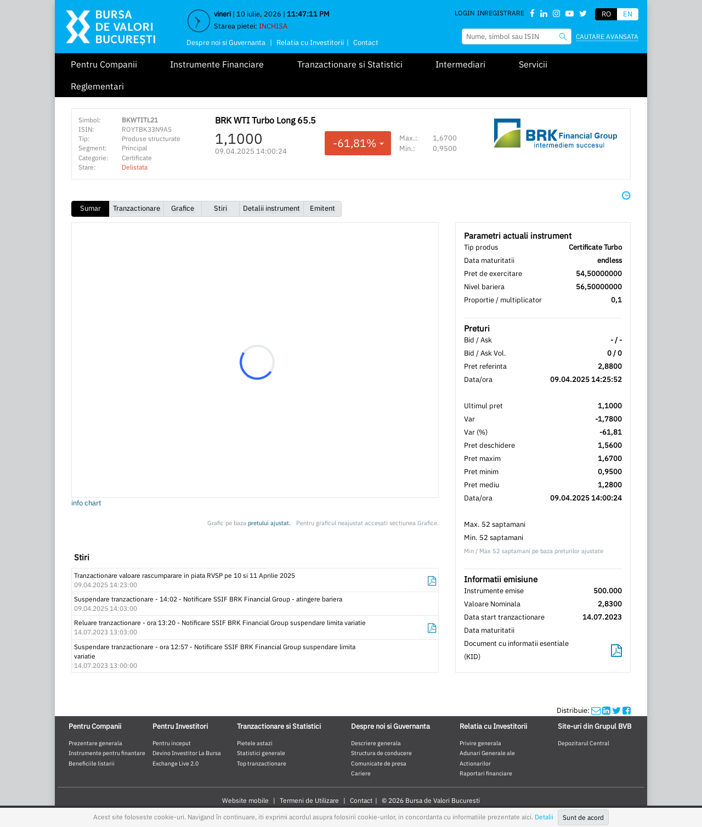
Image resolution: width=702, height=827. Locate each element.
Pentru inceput (171, 743)
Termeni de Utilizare (309, 800)
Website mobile (245, 800)
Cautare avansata (607, 36)
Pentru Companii (104, 64)
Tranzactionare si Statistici (350, 64)
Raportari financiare (486, 773)
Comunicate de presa (378, 763)
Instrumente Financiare (217, 64)
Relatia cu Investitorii (310, 42)
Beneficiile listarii (92, 763)
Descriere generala (376, 743)
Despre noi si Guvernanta (225, 42)
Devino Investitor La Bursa (186, 753)
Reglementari (97, 86)
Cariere (361, 773)
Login (464, 13)
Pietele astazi (255, 743)
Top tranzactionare (261, 763)
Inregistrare (500, 13)
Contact (365, 42)
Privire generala (480, 743)
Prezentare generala (95, 743)
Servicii (533, 64)
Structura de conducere (381, 753)
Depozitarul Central (583, 743)
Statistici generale (261, 753)
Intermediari (460, 64)
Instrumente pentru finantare (107, 753)
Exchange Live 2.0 (175, 763)
